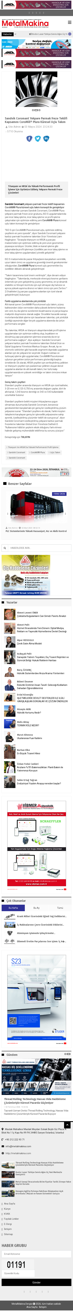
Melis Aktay (23, 722)
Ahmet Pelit (23, 625)
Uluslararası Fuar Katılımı (29, 738)
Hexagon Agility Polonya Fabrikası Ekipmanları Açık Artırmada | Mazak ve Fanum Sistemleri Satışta (39, 1192)
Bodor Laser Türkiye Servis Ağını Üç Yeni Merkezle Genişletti (39, 1173)
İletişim (8, 1229)
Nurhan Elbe (23, 750)
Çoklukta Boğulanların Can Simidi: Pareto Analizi (41, 616)
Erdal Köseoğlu (25, 694)
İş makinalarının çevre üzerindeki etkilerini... (40, 924)
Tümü (60, 908)
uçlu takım (55, 452)
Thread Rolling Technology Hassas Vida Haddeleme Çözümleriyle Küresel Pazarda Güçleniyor (35, 1101)
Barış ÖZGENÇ (24, 670)
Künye (7, 1208)
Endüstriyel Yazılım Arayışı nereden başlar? (39, 783)
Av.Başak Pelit (24, 653)
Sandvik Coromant (14, 204)
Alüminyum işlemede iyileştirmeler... (36, 933)
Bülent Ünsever (25, 681)
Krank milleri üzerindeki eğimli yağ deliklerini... (42, 916)
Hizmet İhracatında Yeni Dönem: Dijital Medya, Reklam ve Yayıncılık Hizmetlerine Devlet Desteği (42, 630)
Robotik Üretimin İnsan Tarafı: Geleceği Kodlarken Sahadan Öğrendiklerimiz (42, 687)
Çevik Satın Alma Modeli (29, 643)
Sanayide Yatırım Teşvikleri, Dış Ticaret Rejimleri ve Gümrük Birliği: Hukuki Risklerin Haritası (43, 659)
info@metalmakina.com (16, 1146)
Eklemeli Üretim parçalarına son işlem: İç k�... (41, 941)
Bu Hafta (13, 908)
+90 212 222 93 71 (13, 1139)
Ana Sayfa (9, 1203)
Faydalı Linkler (11, 1218)
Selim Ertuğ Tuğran (27, 780)
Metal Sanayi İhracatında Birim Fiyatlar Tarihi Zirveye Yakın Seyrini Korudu (43, 1183)
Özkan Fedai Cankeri (28, 764)
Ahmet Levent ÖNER (27, 612)
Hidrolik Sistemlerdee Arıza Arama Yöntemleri (40, 673)
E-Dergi (8, 1224)
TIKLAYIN (25, 437)
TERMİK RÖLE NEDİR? (28, 725)
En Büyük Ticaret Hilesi (28, 753)
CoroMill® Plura (50, 220)
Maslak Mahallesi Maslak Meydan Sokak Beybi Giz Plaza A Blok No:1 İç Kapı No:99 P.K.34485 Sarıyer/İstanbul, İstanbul (34, 1131)
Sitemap (8, 1234)
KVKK (7, 1213)
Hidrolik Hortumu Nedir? (29, 712)
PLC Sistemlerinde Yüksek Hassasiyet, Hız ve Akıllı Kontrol (36, 531)
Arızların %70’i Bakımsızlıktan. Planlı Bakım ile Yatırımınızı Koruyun (40, 769)
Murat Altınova (25, 735)
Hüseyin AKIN (24, 709)
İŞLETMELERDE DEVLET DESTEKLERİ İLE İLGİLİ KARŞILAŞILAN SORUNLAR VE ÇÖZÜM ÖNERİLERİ (42, 700)
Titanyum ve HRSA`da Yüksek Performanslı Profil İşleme (33, 447)
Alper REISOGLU (25, 640)
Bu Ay (37, 908)
